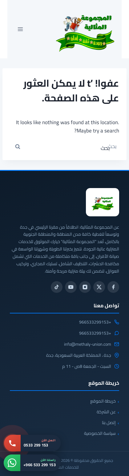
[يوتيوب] (71, 287)
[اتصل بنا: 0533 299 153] (32, 443)
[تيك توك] (56, 287)
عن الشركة (106, 412)
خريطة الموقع (103, 401)
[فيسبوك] (113, 287)
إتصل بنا (109, 423)
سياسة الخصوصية (100, 433)
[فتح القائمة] (20, 29)
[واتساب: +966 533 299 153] (32, 462)
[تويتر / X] (99, 287)
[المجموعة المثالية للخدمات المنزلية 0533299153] (102, 202)
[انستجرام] (85, 287)
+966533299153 (95, 322)
